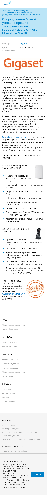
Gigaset (24, 43)
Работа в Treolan (9, 393)
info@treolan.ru (15, 436)
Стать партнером (9, 342)
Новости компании (10, 359)
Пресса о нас (7, 376)
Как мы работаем (9, 346)
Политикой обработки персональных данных (14, 485)
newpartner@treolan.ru (18, 451)
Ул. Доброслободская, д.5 (12, 428)
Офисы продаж (8, 402)
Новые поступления (10, 363)
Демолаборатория (10, 329)
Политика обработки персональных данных (21, 439)
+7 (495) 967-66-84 (14, 432)
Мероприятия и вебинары (13, 325)
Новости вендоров (21, 11)
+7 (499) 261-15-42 (30, 432)
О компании (7, 389)
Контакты (6, 397)
